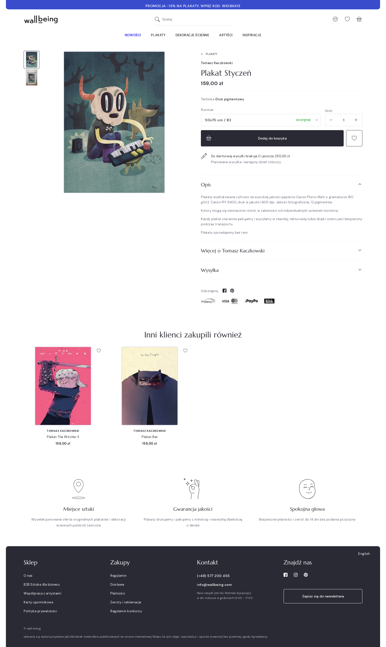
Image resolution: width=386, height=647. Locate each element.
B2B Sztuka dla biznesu (42, 584)
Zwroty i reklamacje (125, 602)
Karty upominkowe (38, 602)
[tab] (281, 184)
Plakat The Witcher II (63, 437)
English (364, 553)
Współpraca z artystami (42, 593)
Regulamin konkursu (126, 611)
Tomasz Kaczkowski (217, 63)
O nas (28, 576)
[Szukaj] (158, 19)
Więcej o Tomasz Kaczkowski (281, 250)
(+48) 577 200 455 (213, 576)
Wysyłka (281, 270)
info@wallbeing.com (214, 584)
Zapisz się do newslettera (323, 596)
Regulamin (118, 576)
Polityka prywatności (40, 611)
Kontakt (207, 562)
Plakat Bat (150, 437)
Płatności (117, 593)
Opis (281, 184)
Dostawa (117, 584)
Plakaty (208, 54)
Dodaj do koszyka (246, 138)
